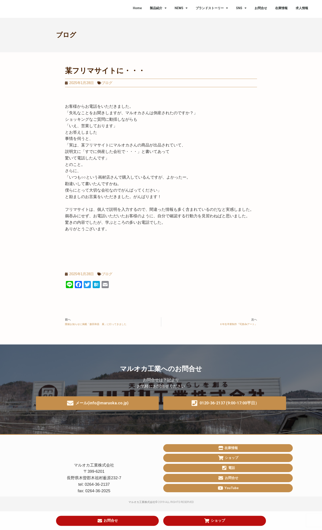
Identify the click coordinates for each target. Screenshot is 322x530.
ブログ (66, 34)
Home (137, 8)
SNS (241, 8)
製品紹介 (158, 8)
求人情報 (302, 8)
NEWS (181, 8)
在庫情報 (281, 8)
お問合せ (261, 8)
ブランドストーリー (212, 8)
